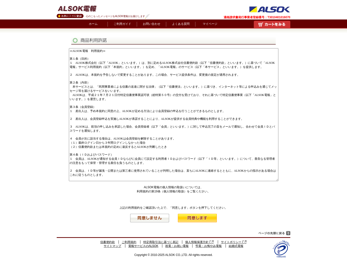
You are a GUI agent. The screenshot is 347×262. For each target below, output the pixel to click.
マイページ (210, 24)
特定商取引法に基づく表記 (160, 242)
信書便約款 (107, 242)
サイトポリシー (234, 242)
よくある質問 (181, 24)
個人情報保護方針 (199, 242)
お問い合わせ (151, 24)
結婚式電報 (236, 246)
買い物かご (272, 24)
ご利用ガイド (122, 24)
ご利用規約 (129, 242)
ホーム (93, 24)
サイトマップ (112, 246)
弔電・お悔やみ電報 (208, 246)
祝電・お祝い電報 (177, 246)
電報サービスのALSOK (143, 246)
